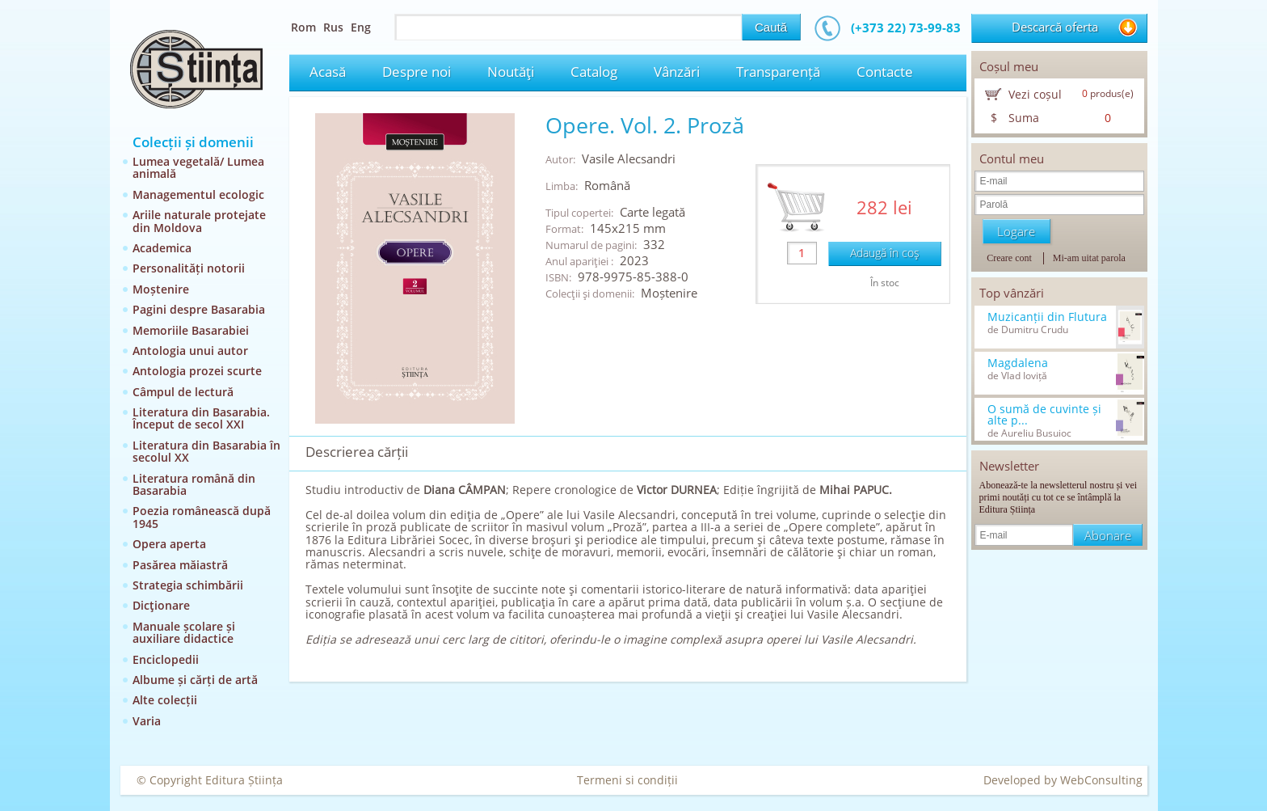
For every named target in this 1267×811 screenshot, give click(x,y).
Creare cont (1009, 258)
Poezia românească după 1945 (202, 516)
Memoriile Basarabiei (191, 330)
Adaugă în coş (885, 252)
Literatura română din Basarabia (194, 484)
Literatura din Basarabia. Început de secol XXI (201, 418)
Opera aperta (169, 543)
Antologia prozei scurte (197, 370)
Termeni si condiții (627, 780)
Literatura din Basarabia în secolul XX (206, 451)
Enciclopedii (166, 659)
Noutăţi (510, 71)
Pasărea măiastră (180, 564)
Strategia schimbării (188, 585)
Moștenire (161, 289)
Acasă (327, 71)
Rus (333, 27)
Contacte (885, 71)
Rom (303, 27)
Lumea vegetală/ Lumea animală (198, 167)
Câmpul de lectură (183, 391)
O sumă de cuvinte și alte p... (1044, 414)
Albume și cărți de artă (195, 679)
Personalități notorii (189, 268)
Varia (147, 721)
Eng (361, 27)
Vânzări (677, 71)
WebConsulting (1101, 780)
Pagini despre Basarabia (199, 309)
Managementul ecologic (198, 194)
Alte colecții (165, 700)
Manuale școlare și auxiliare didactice (184, 632)
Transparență (778, 71)
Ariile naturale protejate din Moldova (199, 220)
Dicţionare (161, 605)
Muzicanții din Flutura (1047, 317)
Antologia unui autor (190, 350)
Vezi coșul (1035, 94)
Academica (162, 248)
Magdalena (1017, 363)
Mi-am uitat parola (1089, 258)
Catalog (593, 71)
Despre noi (416, 71)
